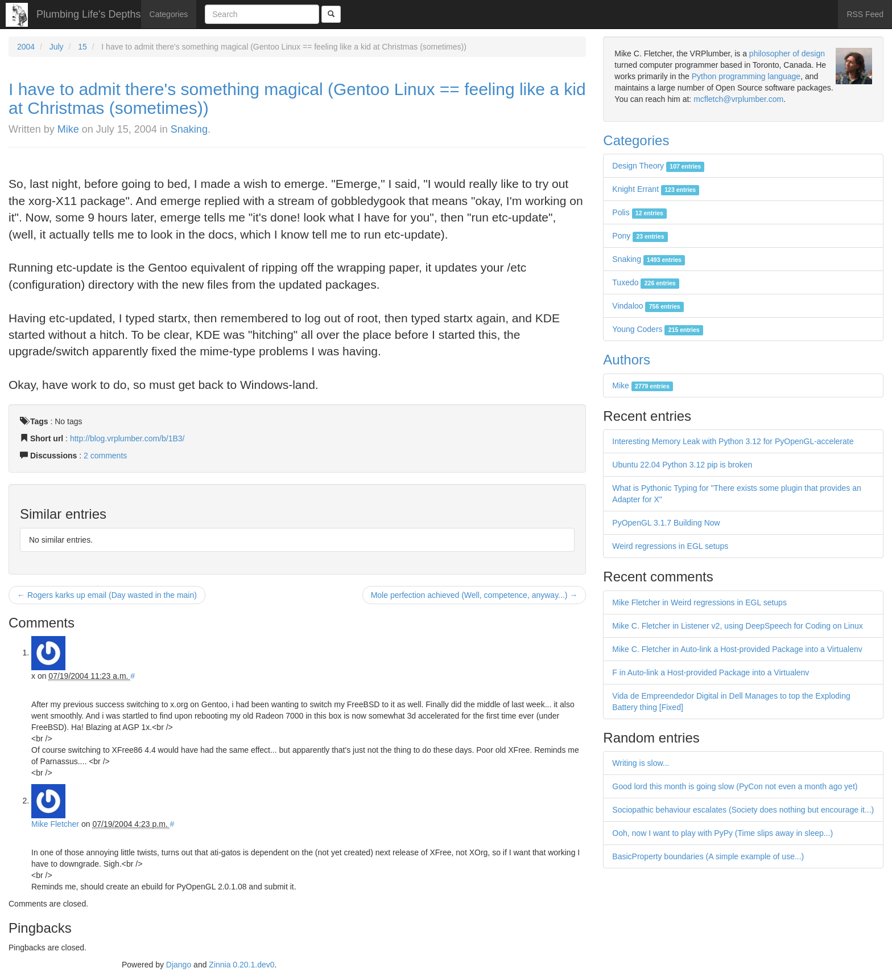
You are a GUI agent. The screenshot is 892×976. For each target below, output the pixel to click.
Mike (68, 129)
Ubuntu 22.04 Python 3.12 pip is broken (682, 464)
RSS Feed (864, 14)
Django (178, 964)
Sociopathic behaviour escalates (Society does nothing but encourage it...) (743, 809)
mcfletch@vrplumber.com (738, 99)
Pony (639, 235)
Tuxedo (645, 282)
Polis (639, 212)
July (56, 46)
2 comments (105, 455)
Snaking (189, 129)
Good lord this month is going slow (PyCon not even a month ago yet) (734, 786)
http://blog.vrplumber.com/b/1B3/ (127, 438)
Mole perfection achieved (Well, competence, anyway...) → (474, 595)
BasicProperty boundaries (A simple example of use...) (708, 856)
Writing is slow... (640, 763)
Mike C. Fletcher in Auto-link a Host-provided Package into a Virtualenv (737, 649)
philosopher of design (787, 53)
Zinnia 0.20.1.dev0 (241, 964)
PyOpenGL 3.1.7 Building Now (666, 522)
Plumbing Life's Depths (88, 14)
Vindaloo (648, 305)
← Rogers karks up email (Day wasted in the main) (107, 595)
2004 (26, 46)
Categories (169, 14)
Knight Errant (655, 189)
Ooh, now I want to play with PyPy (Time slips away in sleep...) (722, 833)
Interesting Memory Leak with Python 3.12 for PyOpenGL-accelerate (732, 441)
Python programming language (746, 76)
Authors (626, 359)
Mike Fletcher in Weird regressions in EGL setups (699, 602)
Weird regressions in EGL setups (670, 546)
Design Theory (658, 165)
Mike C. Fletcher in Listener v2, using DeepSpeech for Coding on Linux (737, 625)
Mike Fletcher (55, 824)
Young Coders (657, 329)
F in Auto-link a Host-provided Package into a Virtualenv (710, 672)
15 (82, 46)
